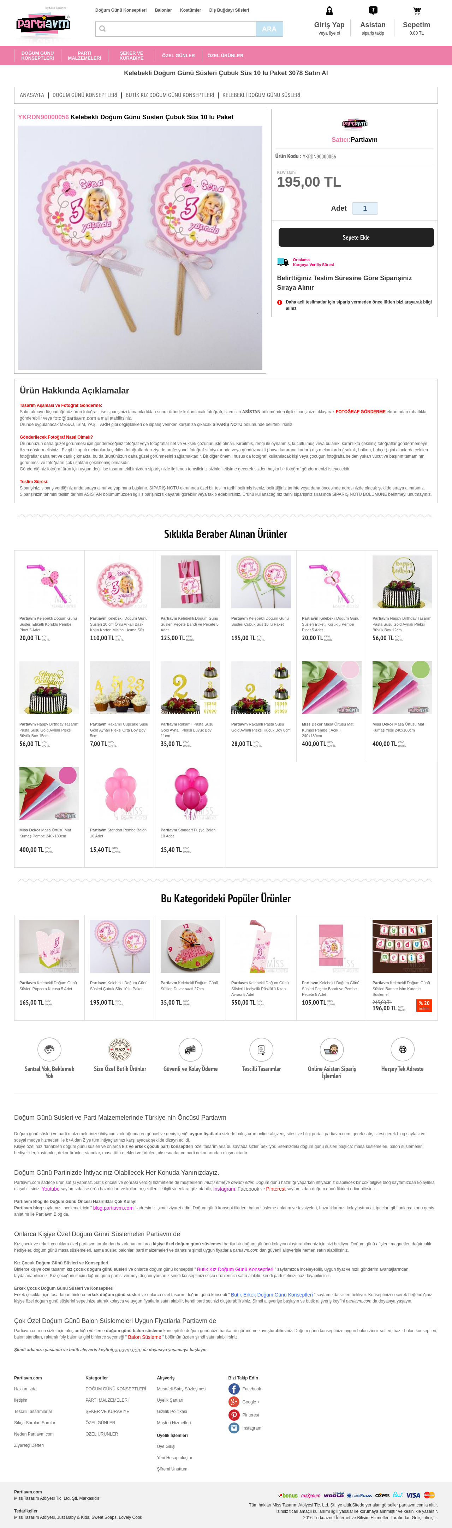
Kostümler (190, 10)
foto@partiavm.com (74, 418)
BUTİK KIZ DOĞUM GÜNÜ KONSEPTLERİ (170, 95)
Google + (251, 1402)
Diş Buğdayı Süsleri (229, 10)
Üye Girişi (166, 1446)
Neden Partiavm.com (34, 1434)
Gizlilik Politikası (172, 1411)
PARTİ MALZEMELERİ (84, 55)
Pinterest (251, 1415)
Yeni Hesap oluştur (174, 1457)
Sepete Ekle (356, 237)
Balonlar (163, 10)
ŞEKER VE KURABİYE (132, 55)
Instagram (252, 1428)
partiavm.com (127, 1350)
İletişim (20, 1400)
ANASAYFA (32, 95)
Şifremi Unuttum (172, 1469)
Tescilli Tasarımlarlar (33, 1411)
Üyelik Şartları (170, 1400)
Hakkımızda (25, 1388)
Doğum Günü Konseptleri (121, 10)
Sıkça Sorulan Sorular (34, 1422)
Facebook (248, 1189)
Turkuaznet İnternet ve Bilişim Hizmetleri (351, 1517)
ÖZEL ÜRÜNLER (226, 55)
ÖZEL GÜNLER (178, 55)
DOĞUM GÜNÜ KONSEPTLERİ (37, 55)
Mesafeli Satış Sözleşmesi (181, 1388)
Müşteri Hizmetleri (174, 1422)
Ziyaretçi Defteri (29, 1445)
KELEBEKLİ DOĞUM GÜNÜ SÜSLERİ (261, 95)
